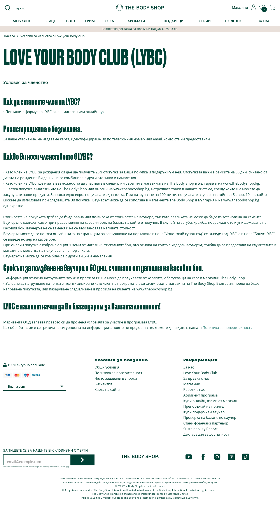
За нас (188, 367)
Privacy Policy (44, 467)
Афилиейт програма (200, 395)
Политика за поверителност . (227, 327)
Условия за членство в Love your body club (52, 36)
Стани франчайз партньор (205, 423)
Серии (205, 21)
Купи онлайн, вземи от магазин (210, 400)
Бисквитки (103, 384)
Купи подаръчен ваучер (204, 412)
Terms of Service (59, 467)
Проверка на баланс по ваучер (209, 417)
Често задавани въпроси (115, 378)
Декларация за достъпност (206, 434)
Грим (90, 21)
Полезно (234, 21)
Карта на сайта (107, 389)
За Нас (264, 21)
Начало (9, 36)
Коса (109, 21)
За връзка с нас (196, 378)
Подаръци (174, 21)
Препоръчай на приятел (204, 406)
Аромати (136, 21)
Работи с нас (194, 389)
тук (101, 111)
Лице (51, 21)
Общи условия (106, 367)
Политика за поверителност (118, 372)
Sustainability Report (200, 428)
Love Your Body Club (200, 372)
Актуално (22, 21)
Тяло (70, 21)
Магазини (191, 384)
